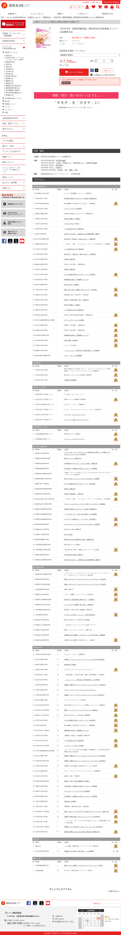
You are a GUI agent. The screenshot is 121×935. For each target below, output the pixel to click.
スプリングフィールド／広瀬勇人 (74, 320)
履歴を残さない (114, 891)
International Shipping (111, 2)
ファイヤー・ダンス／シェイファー (75, 414)
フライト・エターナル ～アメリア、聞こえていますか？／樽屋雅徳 (84, 504)
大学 (66, 170)
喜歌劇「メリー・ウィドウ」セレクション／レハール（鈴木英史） (84, 695)
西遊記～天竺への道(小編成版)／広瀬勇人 (77, 781)
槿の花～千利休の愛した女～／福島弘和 (76, 300)
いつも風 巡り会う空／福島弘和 (74, 229)
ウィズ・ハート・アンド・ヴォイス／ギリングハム (79, 690)
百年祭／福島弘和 (69, 259)
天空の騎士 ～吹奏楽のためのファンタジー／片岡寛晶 (80, 468)
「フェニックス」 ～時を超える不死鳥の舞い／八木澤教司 (82, 680)
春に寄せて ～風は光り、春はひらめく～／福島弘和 (80, 254)
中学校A (58, 168)
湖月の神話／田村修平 (71, 340)
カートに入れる (74, 72)
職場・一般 (73, 170)
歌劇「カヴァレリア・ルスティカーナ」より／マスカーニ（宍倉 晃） (85, 579)
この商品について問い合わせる (102, 75)
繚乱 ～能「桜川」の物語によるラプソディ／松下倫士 (80, 289)
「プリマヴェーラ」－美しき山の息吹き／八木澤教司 (80, 514)
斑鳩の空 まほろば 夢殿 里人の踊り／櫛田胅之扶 (79, 539)
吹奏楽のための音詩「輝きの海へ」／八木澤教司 (79, 851)
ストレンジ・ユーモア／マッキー (74, 439)
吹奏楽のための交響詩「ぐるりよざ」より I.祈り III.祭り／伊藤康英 (84, 635)
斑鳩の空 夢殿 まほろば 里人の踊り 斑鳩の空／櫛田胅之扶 (82, 832)
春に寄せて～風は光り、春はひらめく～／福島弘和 (79, 239)
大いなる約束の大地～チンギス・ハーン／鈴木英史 (79, 274)
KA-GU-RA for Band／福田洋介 (73, 555)
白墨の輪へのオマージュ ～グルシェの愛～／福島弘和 (80, 463)
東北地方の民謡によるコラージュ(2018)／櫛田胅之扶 (80, 198)
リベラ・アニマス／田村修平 (73, 208)
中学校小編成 (60, 160)
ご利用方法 (59, 916)
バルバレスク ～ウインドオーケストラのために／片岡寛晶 (82, 524)
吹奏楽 (12, 14)
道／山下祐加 (68, 534)
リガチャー (83, 14)
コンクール (37, 14)
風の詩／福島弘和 (69, 489)
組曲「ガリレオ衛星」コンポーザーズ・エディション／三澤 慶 (83, 865)
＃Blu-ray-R (66, 83)
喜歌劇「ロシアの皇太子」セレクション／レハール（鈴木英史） (84, 827)
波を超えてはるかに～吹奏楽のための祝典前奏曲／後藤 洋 (82, 234)
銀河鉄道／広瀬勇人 (70, 664)
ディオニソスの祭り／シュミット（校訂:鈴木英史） (80, 615)
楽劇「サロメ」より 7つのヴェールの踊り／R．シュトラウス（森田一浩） (87, 811)
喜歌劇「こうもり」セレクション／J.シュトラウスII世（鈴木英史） (84, 659)
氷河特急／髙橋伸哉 (70, 380)
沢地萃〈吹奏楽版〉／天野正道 (73, 494)
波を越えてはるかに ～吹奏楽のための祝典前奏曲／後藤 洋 (82, 560)
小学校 (58, 163)
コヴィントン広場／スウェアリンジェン (76, 419)
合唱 (60, 14)
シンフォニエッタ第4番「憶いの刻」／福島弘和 (79, 604)
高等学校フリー (78, 163)
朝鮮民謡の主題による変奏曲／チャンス (76, 279)
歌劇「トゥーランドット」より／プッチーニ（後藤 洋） (81, 710)
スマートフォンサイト (112, 903)
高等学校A (59, 165)
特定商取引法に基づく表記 (64, 921)
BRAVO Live (107, 14)
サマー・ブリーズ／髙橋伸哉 (73, 355)
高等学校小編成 (91, 163)
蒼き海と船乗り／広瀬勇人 (72, 219)
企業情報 (86, 2)
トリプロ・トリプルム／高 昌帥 (74, 745)
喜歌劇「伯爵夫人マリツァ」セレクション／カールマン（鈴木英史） (85, 685)
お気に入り (107, 70)
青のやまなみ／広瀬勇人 (71, 284)
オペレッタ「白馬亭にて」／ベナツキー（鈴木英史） (80, 519)
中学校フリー (67, 163)
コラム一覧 (76, 7)
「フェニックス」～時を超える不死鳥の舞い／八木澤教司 (81, 350)
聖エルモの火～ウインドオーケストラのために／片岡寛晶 (81, 478)
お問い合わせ (96, 2)
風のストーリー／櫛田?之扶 (72, 458)
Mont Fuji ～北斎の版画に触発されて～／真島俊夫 (79, 599)
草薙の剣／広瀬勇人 (70, 801)
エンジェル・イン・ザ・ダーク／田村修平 (77, 791)
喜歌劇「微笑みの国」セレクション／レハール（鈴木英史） (82, 816)
